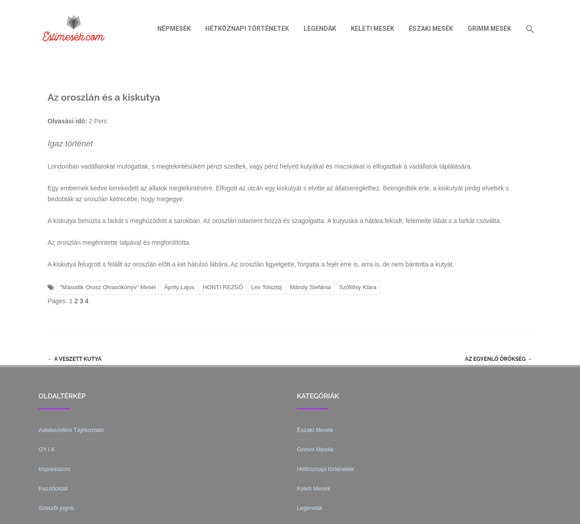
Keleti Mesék (372, 28)
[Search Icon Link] (530, 28)
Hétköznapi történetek (247, 28)
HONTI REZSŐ (223, 287)
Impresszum (55, 469)
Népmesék (174, 28)
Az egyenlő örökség (498, 359)
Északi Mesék (431, 28)
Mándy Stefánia (310, 287)
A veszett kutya (75, 359)
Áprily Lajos (179, 287)
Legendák (320, 28)
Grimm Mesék (489, 28)
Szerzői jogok (56, 508)
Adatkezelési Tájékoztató (71, 430)
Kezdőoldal (53, 488)
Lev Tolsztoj (266, 287)
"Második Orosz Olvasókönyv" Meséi (108, 287)
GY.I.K (47, 449)
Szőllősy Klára (357, 287)
